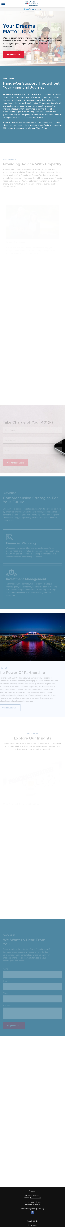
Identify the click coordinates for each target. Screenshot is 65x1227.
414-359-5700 (35, 1198)
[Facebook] (32, 1212)
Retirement (33, 1225)
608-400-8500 (35, 1195)
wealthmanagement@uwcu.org (32, 1209)
